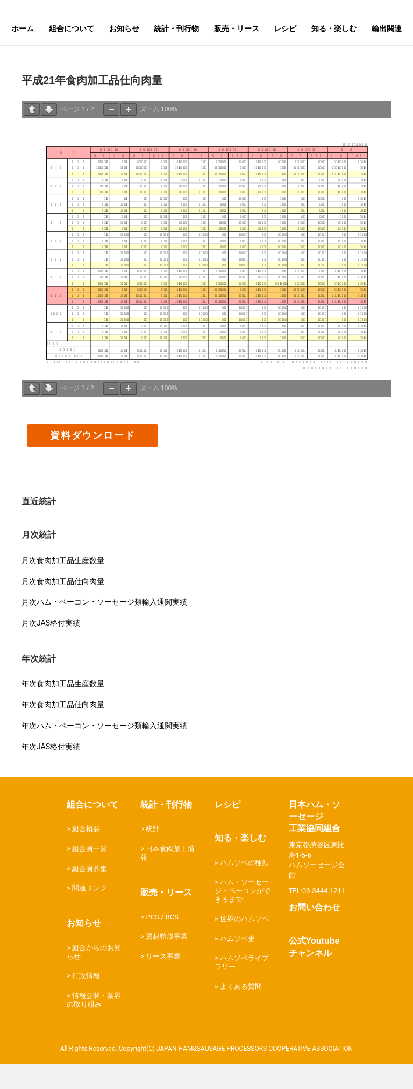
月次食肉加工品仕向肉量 (63, 606)
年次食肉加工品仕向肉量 (63, 730)
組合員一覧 (89, 874)
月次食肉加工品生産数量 (63, 585)
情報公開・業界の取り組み (94, 1025)
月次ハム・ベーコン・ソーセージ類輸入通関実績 (104, 627)
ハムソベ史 (237, 964)
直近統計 (39, 527)
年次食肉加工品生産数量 (63, 709)
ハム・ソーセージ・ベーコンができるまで (242, 916)
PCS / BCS (162, 942)
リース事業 (163, 982)
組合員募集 (89, 894)
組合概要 (86, 855)
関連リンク (89, 914)
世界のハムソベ (244, 944)
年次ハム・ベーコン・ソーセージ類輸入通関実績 (104, 751)
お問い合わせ (314, 933)
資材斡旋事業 (167, 962)
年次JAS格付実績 (51, 772)
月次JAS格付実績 (51, 648)
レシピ (227, 829)
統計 (153, 855)
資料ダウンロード (92, 461)
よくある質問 (241, 1012)
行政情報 (86, 1001)
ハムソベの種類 (244, 888)
